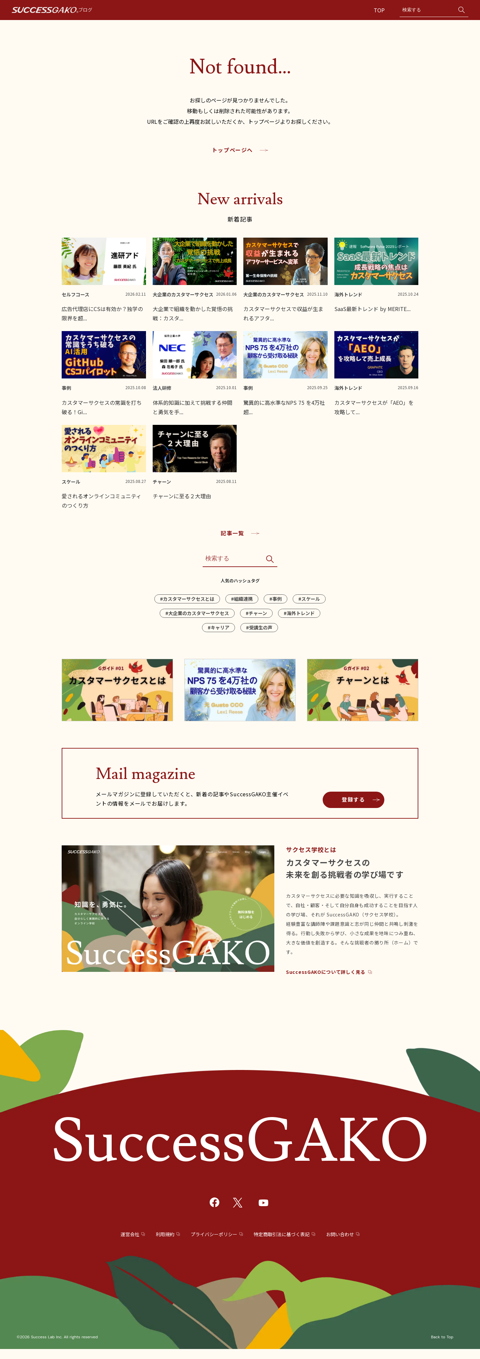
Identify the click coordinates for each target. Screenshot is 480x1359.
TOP (380, 10)
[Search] (427, 10)
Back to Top (442, 1337)
